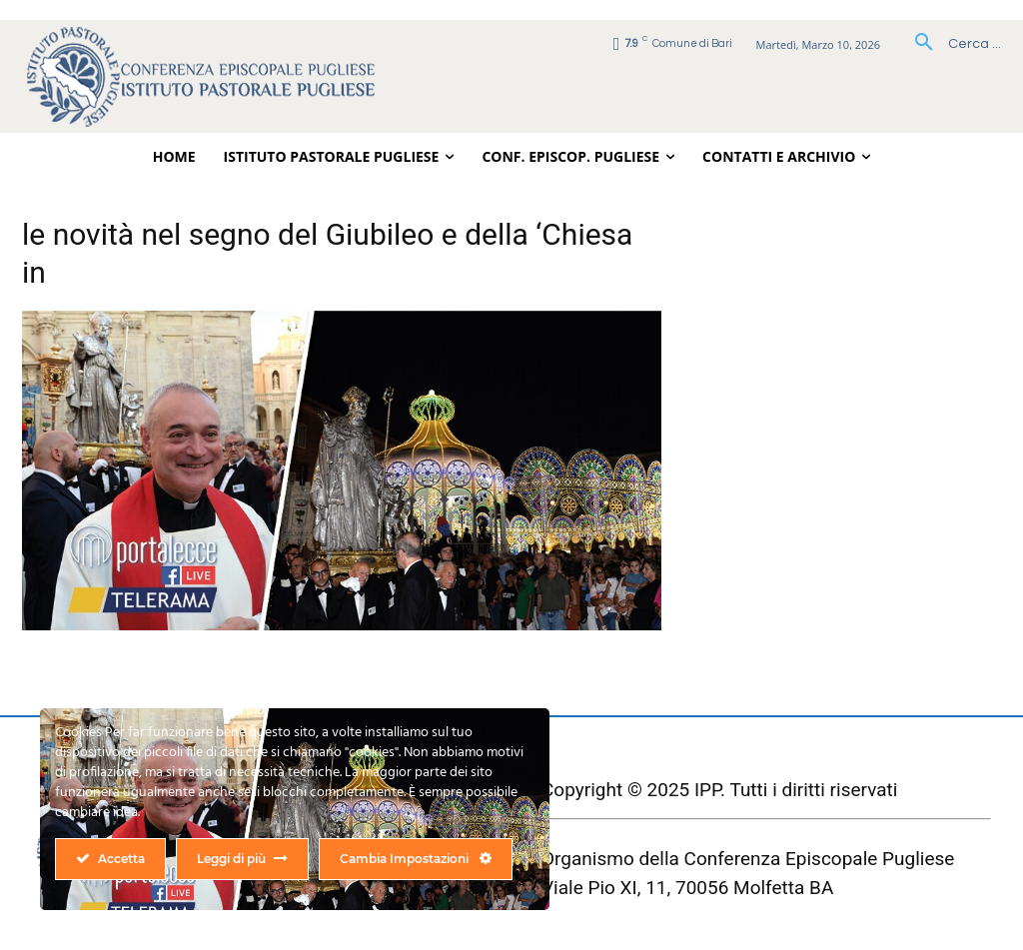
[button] (950, 44)
